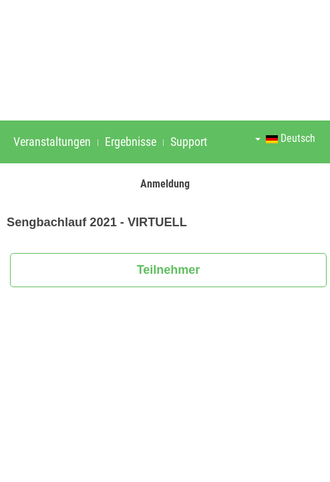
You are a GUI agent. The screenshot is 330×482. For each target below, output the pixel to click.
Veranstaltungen (52, 142)
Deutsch (285, 138)
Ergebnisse (130, 142)
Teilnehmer (168, 269)
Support (188, 142)
